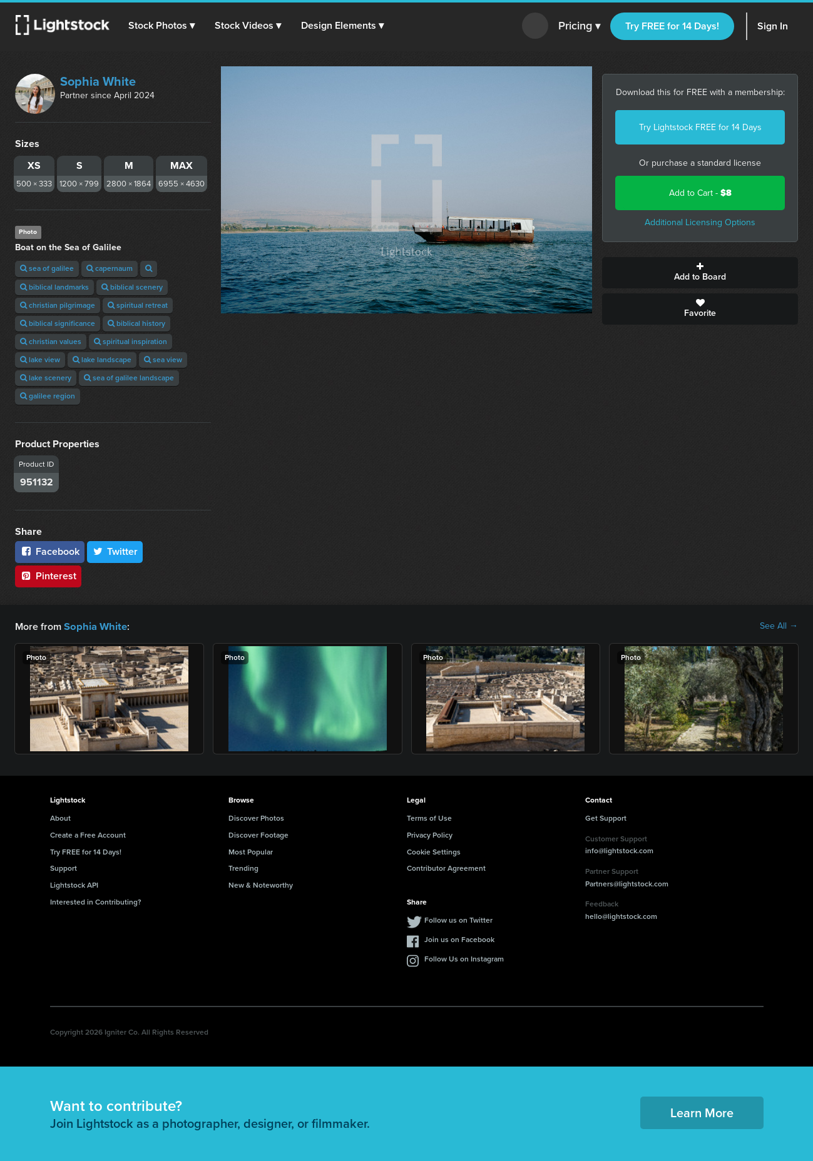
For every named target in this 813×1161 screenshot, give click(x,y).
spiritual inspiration (130, 341)
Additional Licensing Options (700, 222)
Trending (243, 867)
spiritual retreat (138, 305)
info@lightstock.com (619, 850)
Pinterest (48, 576)
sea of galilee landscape (129, 377)
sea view (163, 359)
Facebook (49, 551)
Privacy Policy (430, 834)
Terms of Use (429, 817)
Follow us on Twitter (458, 919)
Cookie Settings (434, 851)
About (60, 817)
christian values (50, 341)
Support (63, 867)
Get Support (605, 817)
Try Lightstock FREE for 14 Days (700, 127)
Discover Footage (258, 834)
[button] (162, 26)
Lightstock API (74, 884)
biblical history (136, 323)
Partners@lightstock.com (626, 883)
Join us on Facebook (459, 939)
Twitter (115, 551)
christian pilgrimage (57, 305)
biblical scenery (132, 287)
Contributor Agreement (446, 867)
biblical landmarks (54, 287)
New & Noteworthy (260, 884)
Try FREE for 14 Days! (672, 26)
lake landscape (102, 359)
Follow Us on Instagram (464, 958)
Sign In (772, 26)
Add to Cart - (700, 193)
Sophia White (98, 81)
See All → (779, 626)
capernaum (109, 268)
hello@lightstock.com (621, 915)
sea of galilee (47, 268)
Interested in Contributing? (95, 901)
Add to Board (700, 272)
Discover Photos (256, 817)
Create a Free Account (88, 834)
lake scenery (45, 377)
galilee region (47, 396)
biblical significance (57, 323)
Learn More (702, 1112)
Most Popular (250, 851)
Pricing (579, 26)
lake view (40, 359)
